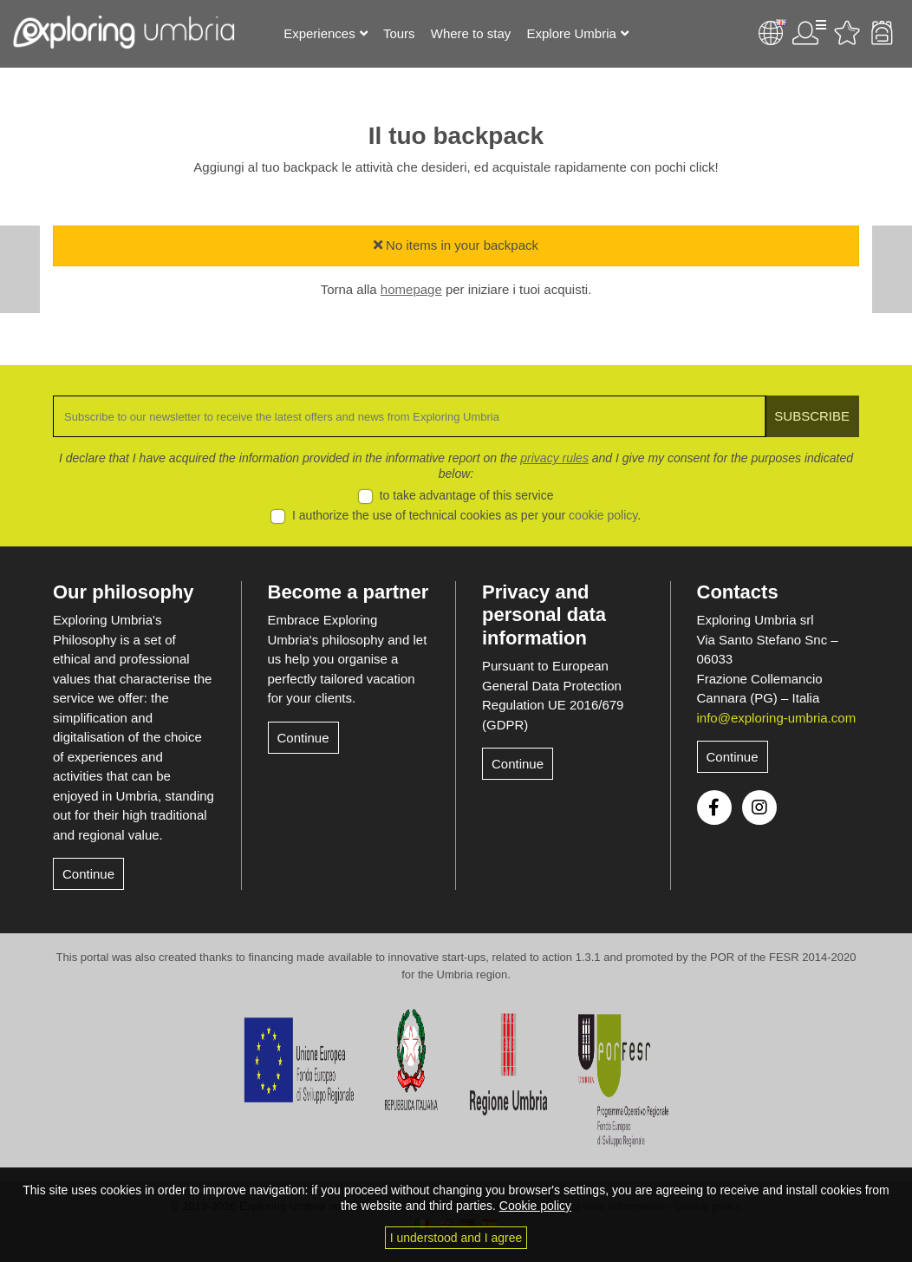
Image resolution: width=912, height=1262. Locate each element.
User (808, 33)
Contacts (737, 592)
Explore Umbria (571, 33)
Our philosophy (123, 592)
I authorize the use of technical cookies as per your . (466, 515)
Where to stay (471, 33)
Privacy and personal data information (544, 615)
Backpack (882, 33)
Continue (88, 873)
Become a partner (348, 592)
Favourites (847, 33)
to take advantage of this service (467, 495)
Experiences (319, 33)
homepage (411, 289)
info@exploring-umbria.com (777, 717)
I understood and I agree (456, 1238)
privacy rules (554, 458)
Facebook (714, 807)
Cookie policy (535, 1206)
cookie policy (603, 515)
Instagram (759, 807)
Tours (399, 33)
